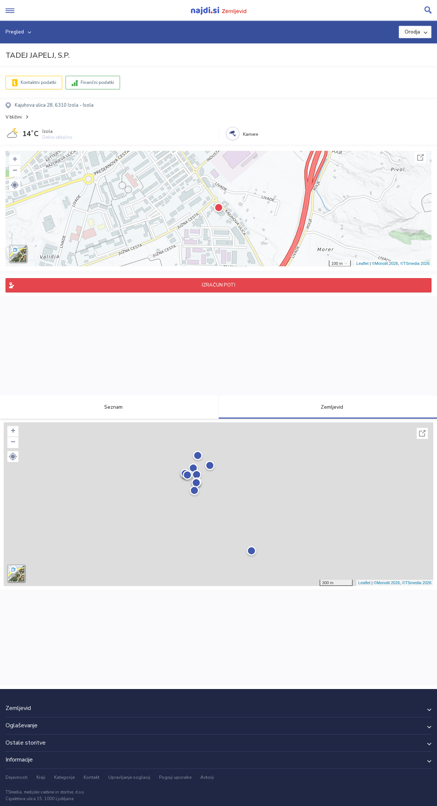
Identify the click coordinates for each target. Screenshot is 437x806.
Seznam (109, 407)
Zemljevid (327, 407)
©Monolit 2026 (385, 263)
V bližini (14, 117)
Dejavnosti (17, 777)
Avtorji (207, 777)
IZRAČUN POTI (218, 285)
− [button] (15, 171)
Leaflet (362, 263)
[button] (14, 185)
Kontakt (91, 777)
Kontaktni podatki (38, 82)
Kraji (40, 777)
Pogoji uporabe (175, 777)
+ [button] (15, 160)
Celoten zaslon (420, 157)
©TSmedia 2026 (415, 263)
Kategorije (64, 777)
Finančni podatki (97, 82)
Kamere (250, 134)
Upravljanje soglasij (129, 777)
